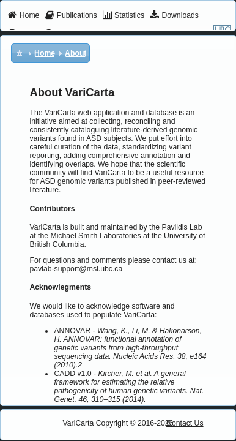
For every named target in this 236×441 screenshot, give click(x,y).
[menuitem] (23, 15)
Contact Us (185, 423)
